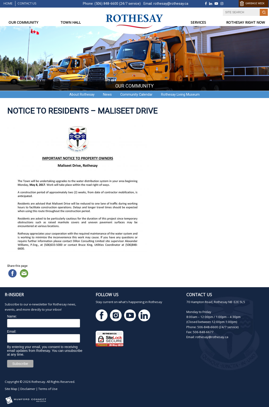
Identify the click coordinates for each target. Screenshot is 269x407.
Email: (11, 331)
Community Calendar (136, 94)
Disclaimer (27, 389)
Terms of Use (48, 389)
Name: (12, 316)
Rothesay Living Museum (180, 94)
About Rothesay (81, 94)
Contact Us (27, 3)
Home (8, 3)
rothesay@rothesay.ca (170, 3)
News (107, 94)
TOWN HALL (70, 22)
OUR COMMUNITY (23, 22)
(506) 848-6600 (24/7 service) (117, 3)
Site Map (11, 389)
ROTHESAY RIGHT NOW (245, 22)
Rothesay (38, 382)
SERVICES (198, 22)
